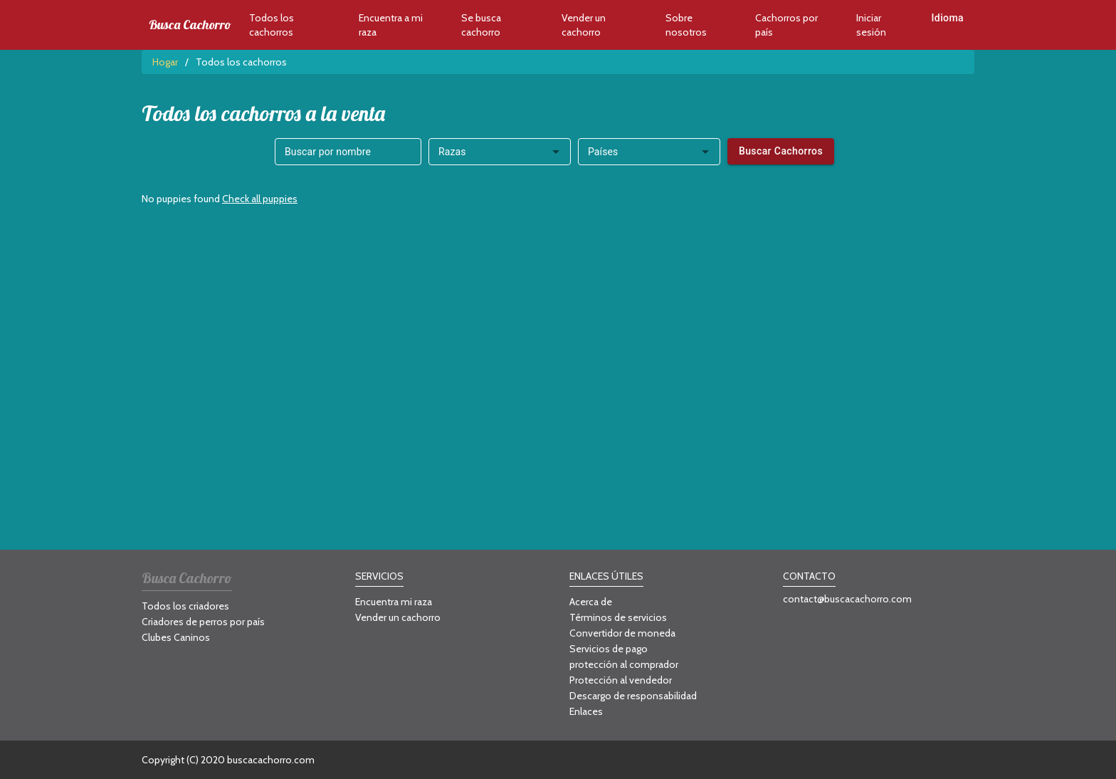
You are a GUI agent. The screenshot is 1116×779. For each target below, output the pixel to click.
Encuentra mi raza (393, 601)
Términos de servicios (618, 617)
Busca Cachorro (190, 25)
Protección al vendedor (620, 680)
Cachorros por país (786, 24)
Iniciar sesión (871, 24)
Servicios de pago (608, 648)
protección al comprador (623, 664)
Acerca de (590, 601)
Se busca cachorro (481, 24)
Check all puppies (260, 198)
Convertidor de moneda (622, 633)
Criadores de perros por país (203, 621)
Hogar (165, 62)
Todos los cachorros (271, 24)
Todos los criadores (185, 606)
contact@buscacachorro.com (847, 598)
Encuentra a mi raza (391, 24)
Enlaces (586, 711)
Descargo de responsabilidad (633, 695)
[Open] (556, 152)
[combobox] (499, 151)
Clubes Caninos (176, 637)
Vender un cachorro (584, 24)
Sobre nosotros (686, 24)
